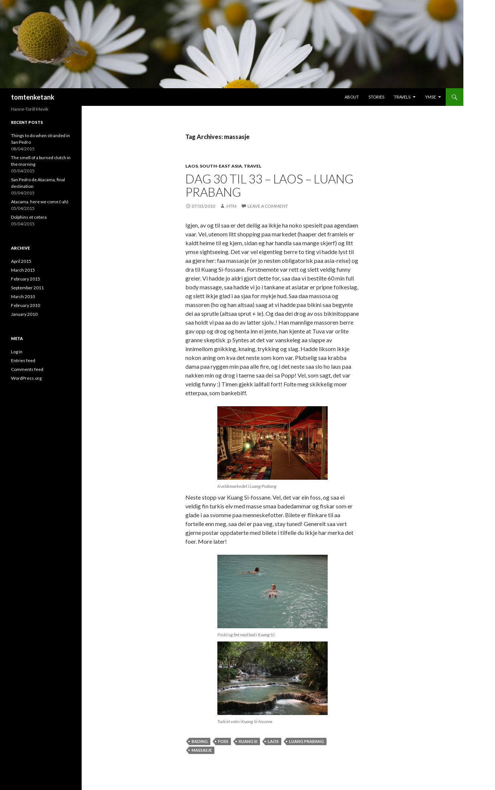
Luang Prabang (306, 741)
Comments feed (27, 369)
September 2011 (27, 287)
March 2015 (23, 270)
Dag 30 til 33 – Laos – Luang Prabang (269, 185)
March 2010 (23, 296)
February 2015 (25, 279)
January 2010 (24, 314)
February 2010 (25, 305)
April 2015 (21, 261)
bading (200, 741)
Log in (16, 351)
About (352, 96)
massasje (202, 750)
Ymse (430, 96)
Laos (191, 166)
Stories (376, 96)
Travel (252, 166)
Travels (402, 96)
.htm (230, 206)
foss (223, 741)
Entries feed (23, 360)
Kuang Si (248, 741)
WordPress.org (26, 378)
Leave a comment (268, 206)
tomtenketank (32, 97)
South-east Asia (221, 166)
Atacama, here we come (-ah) (39, 201)
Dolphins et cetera (29, 217)
